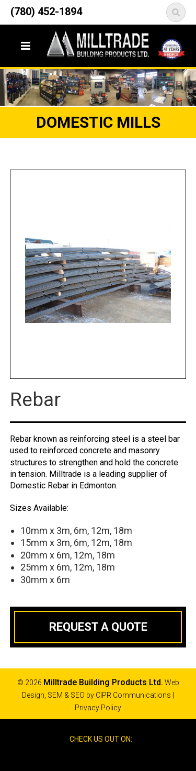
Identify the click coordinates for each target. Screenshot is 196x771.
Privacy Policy (98, 707)
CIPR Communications (133, 695)
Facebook (88, 757)
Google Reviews (107, 757)
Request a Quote (98, 626)
